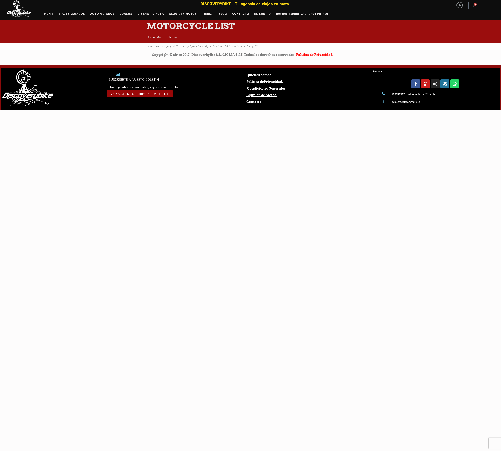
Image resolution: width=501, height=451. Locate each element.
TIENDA (208, 13)
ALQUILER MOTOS (183, 13)
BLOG (223, 13)
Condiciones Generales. (266, 88)
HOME (48, 13)
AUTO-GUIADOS (102, 13)
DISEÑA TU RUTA (151, 13)
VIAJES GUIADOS (71, 13)
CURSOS (126, 13)
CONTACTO (240, 13)
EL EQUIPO (262, 13)
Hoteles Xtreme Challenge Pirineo (302, 13)
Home (151, 37)
